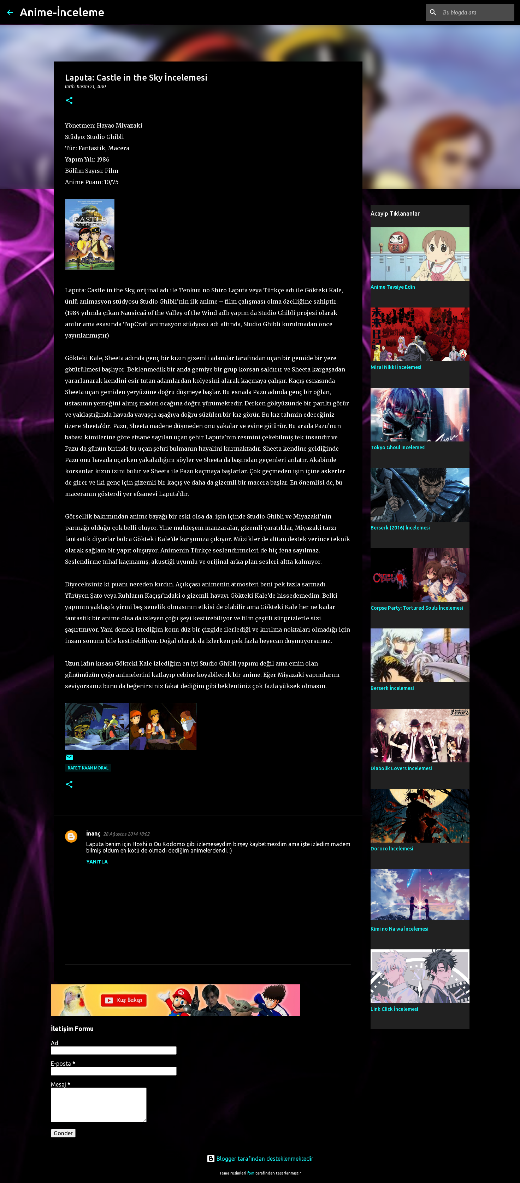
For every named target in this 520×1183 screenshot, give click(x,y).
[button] (69, 101)
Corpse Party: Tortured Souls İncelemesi (417, 608)
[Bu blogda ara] (477, 12)
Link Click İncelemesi (394, 1009)
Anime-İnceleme (62, 12)
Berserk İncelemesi (392, 688)
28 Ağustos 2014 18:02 (126, 833)
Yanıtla (97, 862)
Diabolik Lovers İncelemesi (401, 768)
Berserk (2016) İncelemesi (400, 528)
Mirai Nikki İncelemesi (396, 367)
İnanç (93, 833)
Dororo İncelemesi (392, 848)
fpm (250, 1173)
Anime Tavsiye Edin (393, 287)
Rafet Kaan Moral (88, 768)
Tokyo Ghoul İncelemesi (398, 447)
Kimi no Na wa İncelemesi (400, 929)
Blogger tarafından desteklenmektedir (260, 1158)
